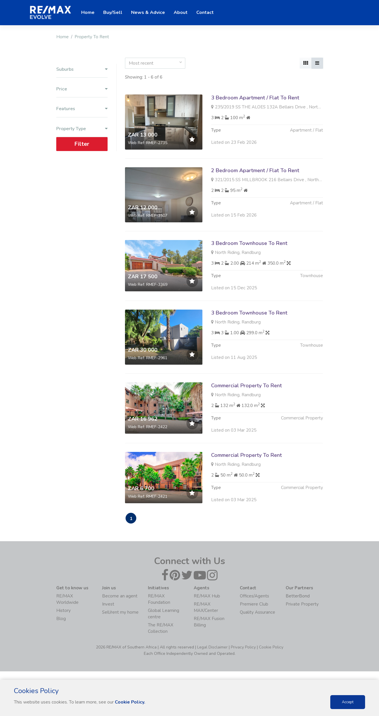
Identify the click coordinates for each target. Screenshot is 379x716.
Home (62, 37)
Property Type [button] (82, 128)
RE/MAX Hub (207, 596)
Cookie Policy (271, 647)
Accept (347, 702)
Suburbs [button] (82, 69)
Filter (81, 144)
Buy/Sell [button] (112, 12)
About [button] (181, 12)
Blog (61, 619)
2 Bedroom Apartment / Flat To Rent (255, 170)
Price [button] (82, 89)
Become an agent (119, 596)
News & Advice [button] (148, 12)
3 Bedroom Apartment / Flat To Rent (255, 97)
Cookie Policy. (130, 702)
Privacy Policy (243, 647)
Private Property (302, 605)
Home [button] (88, 12)
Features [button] (82, 109)
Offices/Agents (254, 596)
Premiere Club (254, 605)
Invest (108, 605)
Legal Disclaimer (212, 647)
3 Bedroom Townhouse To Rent (249, 271)
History (63, 611)
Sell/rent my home (120, 613)
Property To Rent (92, 37)
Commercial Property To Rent (246, 413)
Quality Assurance (257, 613)
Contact (205, 12)
